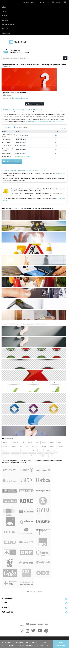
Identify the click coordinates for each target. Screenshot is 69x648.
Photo (4, 7)
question (5, 442)
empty (40, 450)
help (37, 442)
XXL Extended (6, 142)
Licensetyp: (6, 127)
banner (44, 446)
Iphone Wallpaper (8, 24)
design (23, 450)
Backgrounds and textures (19, 98)
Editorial (5, 20)
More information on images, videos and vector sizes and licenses (44, 121)
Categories (6, 33)
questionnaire (16, 455)
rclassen (9, 95)
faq (23, 442)
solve (21, 446)
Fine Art (5, 29)
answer (44, 442)
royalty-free (6, 112)
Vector (4, 16)
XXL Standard (6, 139)
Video (4, 11)
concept (52, 446)
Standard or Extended (22, 127)
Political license (7, 153)
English (56, 2)
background (35, 446)
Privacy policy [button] (44, 645)
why (46, 455)
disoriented (32, 450)
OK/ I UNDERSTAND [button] (60, 644)
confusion (5, 450)
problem (52, 442)
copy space (15, 450)
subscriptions (61, 173)
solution (14, 446)
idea (55, 450)
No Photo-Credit (6, 146)
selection (5, 446)
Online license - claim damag (8, 135)
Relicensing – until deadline (7, 149)
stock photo (15, 92)
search (59, 442)
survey (25, 455)
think (39, 455)
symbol (32, 455)
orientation (5, 455)
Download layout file (34, 104)
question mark (15, 442)
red (52, 455)
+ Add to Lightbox (61, 129)
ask (27, 446)
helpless (48, 450)
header (30, 442)
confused (60, 446)
